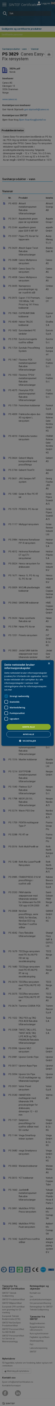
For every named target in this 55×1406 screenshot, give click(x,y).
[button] (27, 740)
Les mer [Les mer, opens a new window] (8, 689)
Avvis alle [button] (28, 734)
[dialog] (27, 703)
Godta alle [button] (28, 727)
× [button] (49, 663)
